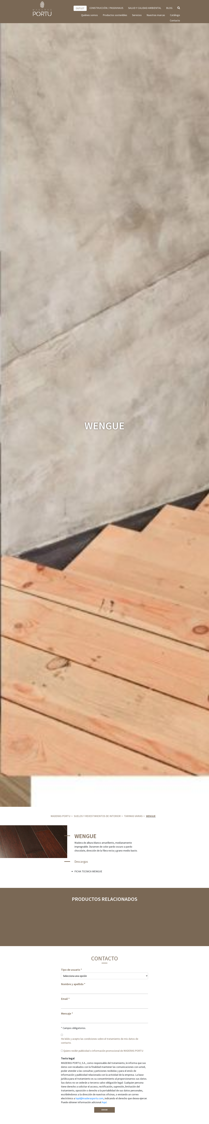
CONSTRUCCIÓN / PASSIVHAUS (106, 8)
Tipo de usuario (70, 969)
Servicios (137, 15)
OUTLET (80, 8)
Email (64, 999)
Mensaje (66, 1013)
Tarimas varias (133, 816)
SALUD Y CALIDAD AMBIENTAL (144, 8)
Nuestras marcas (156, 15)
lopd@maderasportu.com (89, 1098)
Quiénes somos (89, 15)
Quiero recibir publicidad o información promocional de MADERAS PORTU (103, 1050)
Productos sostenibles (115, 15)
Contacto (175, 20)
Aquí (104, 1102)
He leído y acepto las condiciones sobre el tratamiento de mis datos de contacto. (99, 1040)
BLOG (169, 8)
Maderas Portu (60, 816)
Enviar (104, 1110)
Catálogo (175, 15)
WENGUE (151, 816)
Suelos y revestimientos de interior (97, 816)
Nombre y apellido (72, 984)
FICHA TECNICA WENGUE (88, 871)
